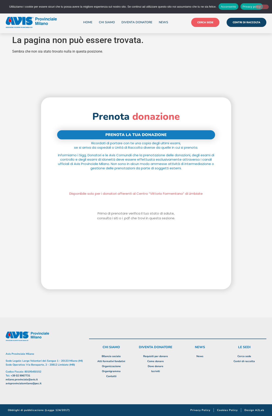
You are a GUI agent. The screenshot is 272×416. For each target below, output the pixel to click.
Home (87, 22)
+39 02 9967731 (20, 375)
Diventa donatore (136, 22)
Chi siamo (107, 22)
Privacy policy (252, 6)
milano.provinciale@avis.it (22, 379)
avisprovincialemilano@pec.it (23, 383)
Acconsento (228, 6)
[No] (262, 7)
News (163, 22)
